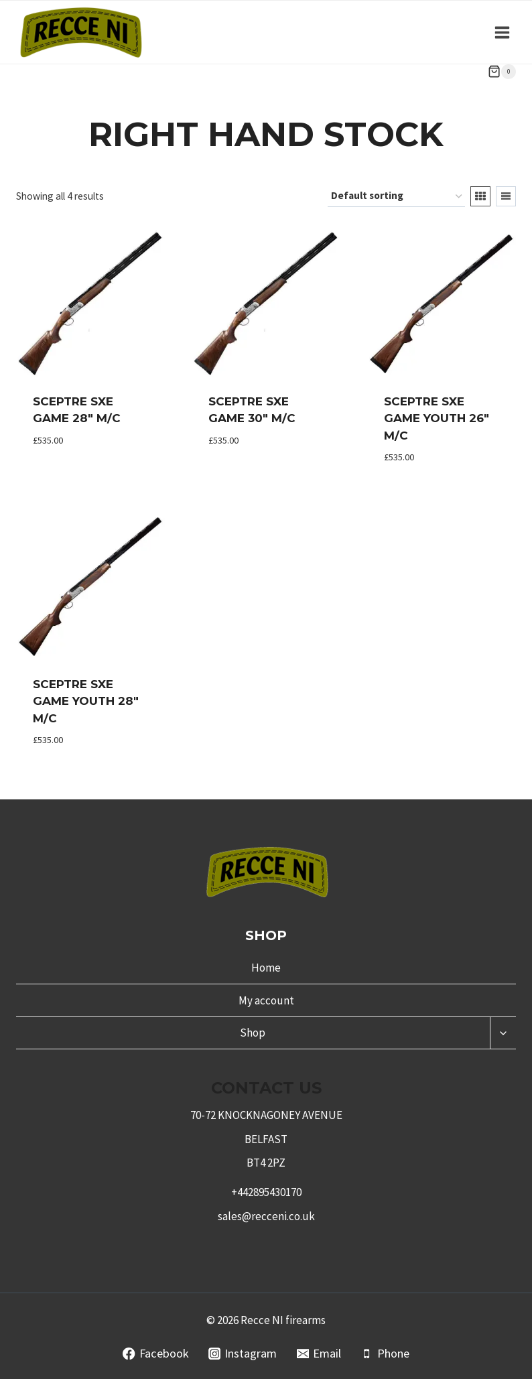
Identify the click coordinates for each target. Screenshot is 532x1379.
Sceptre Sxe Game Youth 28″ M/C (86, 701)
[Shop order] (396, 196)
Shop (252, 1032)
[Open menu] (502, 32)
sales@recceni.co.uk (266, 1216)
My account (266, 1000)
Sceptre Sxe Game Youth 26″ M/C (436, 418)
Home (266, 967)
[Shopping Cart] (502, 71)
